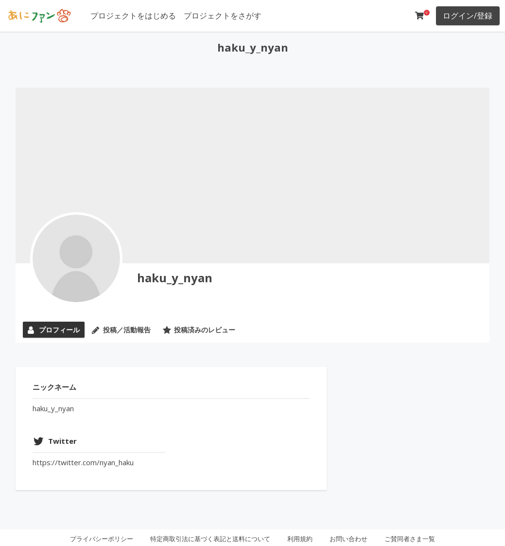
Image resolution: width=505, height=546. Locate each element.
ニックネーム (54, 387)
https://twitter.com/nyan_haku (83, 462)
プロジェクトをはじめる (133, 15)
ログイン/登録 (467, 15)
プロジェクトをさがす (222, 15)
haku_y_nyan (174, 278)
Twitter (62, 441)
